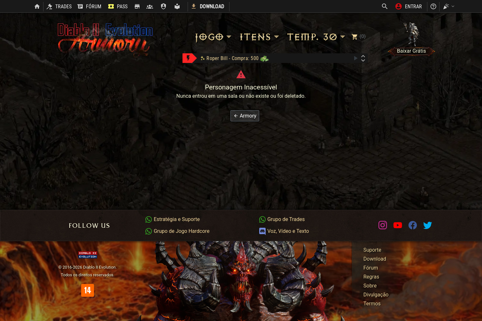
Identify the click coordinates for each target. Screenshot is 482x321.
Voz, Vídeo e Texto (284, 231)
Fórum (370, 268)
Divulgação (376, 295)
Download (374, 259)
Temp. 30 (316, 37)
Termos (372, 304)
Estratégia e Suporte (172, 219)
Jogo (214, 37)
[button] (244, 115)
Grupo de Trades (282, 219)
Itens (260, 37)
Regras (371, 277)
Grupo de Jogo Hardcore (177, 231)
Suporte (372, 250)
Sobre (370, 286)
